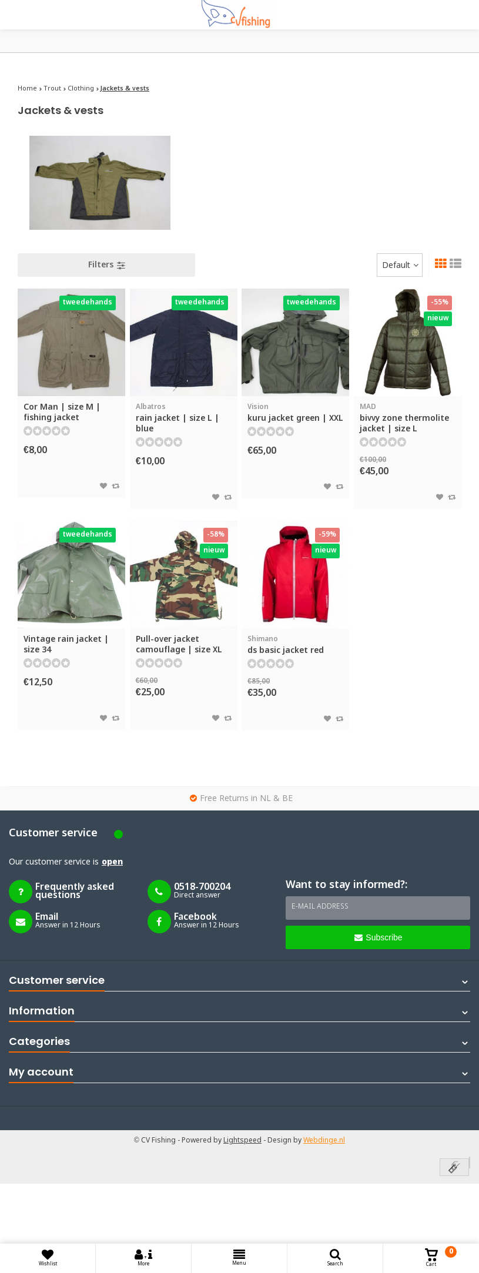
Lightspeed (242, 1140)
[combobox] (400, 265)
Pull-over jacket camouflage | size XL (179, 644)
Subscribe (378, 937)
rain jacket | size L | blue (184, 418)
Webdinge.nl (324, 1140)
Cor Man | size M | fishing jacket (62, 412)
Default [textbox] (396, 265)
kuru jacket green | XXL (295, 413)
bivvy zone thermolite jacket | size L (407, 418)
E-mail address (320, 907)
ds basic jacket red (295, 645)
